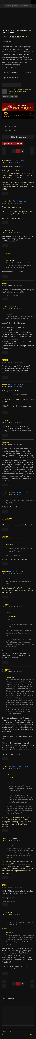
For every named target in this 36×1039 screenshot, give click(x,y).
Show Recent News (10, 130)
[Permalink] (18, 85)
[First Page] (4, 149)
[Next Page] (32, 149)
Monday (8, 201)
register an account (27, 1029)
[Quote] (6, 193)
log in (18, 1029)
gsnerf (4, 385)
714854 (5, 360)
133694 (5, 160)
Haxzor (8, 253)
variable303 (7, 519)
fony (25, 36)
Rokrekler (9, 420)
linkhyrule (9, 230)
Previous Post (6, 1035)
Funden (8, 544)
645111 (5, 885)
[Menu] (2, 6)
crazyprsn (6, 604)
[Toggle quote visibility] (9, 620)
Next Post (31, 1035)
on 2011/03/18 (7, 162)
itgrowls (5, 443)
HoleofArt (9, 612)
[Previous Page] (4, 153)
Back (4, 2)
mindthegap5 (10, 306)
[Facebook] (9, 85)
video (11, 96)
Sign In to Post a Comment (12, 144)
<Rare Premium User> (16, 160)
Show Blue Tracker (10, 126)
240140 (5, 537)
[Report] (3, 193)
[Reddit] (14, 85)
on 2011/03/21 (7, 887)
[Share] (34, 6)
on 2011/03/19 (7, 573)
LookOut (8, 912)
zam (16, 96)
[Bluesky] (4, 85)
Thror (4, 283)
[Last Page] (32, 153)
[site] (4, 91)
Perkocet (11, 616)
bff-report (5, 96)
